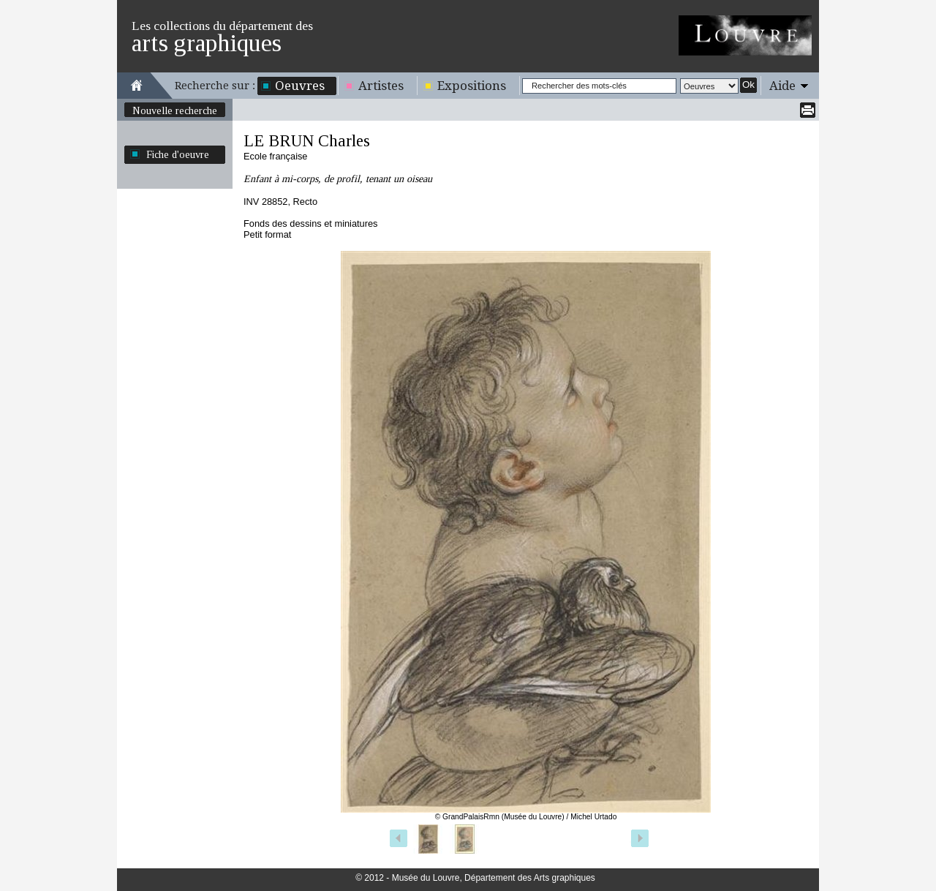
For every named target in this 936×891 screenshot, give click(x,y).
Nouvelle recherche (174, 110)
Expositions (471, 85)
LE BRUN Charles (307, 141)
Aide (782, 85)
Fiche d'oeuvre (177, 154)
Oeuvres (300, 85)
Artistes (381, 85)
